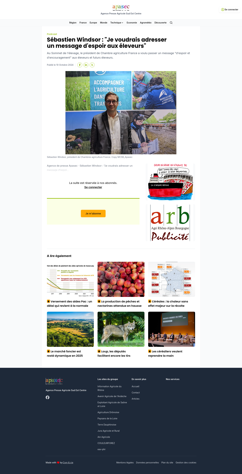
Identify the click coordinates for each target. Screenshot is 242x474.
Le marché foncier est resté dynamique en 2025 (65, 353)
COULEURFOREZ (106, 443)
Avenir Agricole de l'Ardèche (112, 396)
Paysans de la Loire (107, 418)
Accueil (135, 386)
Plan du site (167, 462)
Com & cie (68, 462)
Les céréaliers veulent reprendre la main (165, 353)
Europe (93, 22)
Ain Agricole (104, 437)
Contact (136, 392)
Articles (135, 398)
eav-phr (102, 449)
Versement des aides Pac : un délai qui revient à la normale (69, 304)
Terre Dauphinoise (107, 424)
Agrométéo (145, 22)
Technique (117, 22)
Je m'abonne (93, 213)
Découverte (160, 22)
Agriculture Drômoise (108, 412)
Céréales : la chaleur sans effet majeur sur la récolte (168, 304)
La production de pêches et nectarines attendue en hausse (120, 304)
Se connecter (93, 187)
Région (72, 22)
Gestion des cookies (186, 462)
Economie (132, 22)
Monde (103, 22)
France (83, 22)
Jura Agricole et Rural (109, 430)
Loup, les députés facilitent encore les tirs (114, 353)
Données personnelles (147, 462)
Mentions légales (125, 462)
